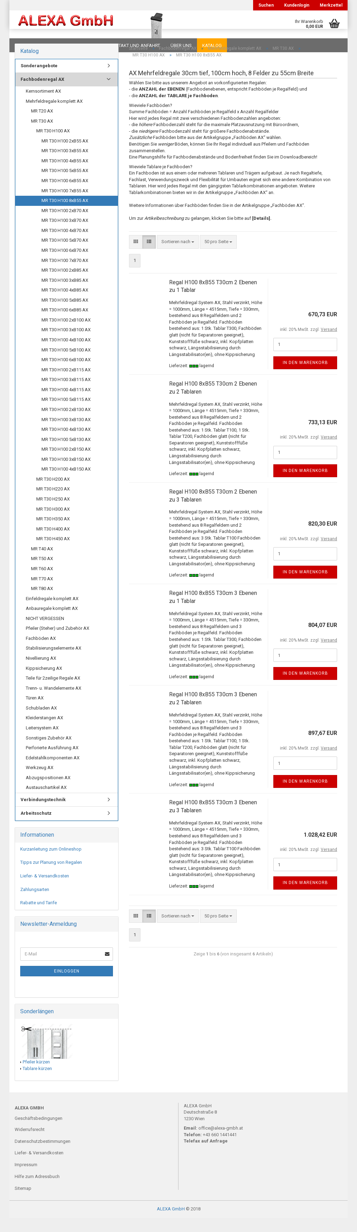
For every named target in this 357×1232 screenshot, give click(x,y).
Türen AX (35, 711)
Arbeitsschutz (36, 827)
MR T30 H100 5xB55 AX (64, 184)
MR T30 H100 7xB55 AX (64, 204)
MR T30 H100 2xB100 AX (66, 333)
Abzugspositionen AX (48, 791)
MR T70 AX (42, 592)
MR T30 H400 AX (53, 542)
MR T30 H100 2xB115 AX (66, 383)
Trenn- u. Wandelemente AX (53, 702)
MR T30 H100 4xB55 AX (64, 174)
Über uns (181, 45)
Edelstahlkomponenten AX (52, 771)
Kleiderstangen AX (44, 731)
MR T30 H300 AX (53, 523)
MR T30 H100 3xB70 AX (64, 234)
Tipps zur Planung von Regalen (51, 876)
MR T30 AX (42, 135)
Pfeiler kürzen (36, 1075)
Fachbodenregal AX (42, 93)
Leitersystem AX (42, 741)
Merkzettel (331, 5)
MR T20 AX (42, 124)
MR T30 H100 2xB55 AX (64, 154)
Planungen (86, 45)
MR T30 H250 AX (53, 513)
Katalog (212, 45)
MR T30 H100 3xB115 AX (66, 393)
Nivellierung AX (41, 672)
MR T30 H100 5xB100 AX (66, 363)
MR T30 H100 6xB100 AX (66, 373)
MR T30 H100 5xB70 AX (64, 254)
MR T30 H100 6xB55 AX (64, 194)
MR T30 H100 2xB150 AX (66, 463)
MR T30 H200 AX (53, 493)
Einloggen (66, 985)
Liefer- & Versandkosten (44, 889)
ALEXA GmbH (171, 1222)
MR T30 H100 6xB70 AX (64, 264)
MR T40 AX (42, 562)
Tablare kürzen (37, 1082)
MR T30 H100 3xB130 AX (66, 433)
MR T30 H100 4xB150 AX (66, 483)
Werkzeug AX (39, 781)
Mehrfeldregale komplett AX (54, 115)
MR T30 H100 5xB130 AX (66, 453)
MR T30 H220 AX (53, 502)
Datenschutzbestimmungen (42, 1155)
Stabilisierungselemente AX (53, 662)
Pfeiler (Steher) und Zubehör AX (57, 642)
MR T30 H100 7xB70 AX (64, 274)
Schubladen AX (41, 722)
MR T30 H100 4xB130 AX (66, 443)
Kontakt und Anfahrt (134, 45)
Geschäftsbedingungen (38, 1132)
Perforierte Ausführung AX (52, 761)
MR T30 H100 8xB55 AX (64, 214)
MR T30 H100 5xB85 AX (64, 314)
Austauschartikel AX (46, 801)
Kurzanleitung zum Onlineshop (51, 863)
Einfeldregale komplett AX (52, 612)
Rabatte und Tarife (38, 916)
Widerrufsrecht (30, 1143)
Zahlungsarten (34, 903)
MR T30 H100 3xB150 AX (66, 473)
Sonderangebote (39, 79)
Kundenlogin (296, 5)
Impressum (26, 1178)
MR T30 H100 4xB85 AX (64, 304)
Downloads (29, 45)
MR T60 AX (42, 582)
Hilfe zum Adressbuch (37, 1190)
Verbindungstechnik (43, 813)
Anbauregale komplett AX (52, 622)
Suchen (266, 5)
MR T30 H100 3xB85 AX (64, 294)
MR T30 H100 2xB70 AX (64, 224)
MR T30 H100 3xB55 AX (64, 164)
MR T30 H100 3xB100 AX (66, 343)
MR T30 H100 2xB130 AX (66, 423)
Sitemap (23, 1202)
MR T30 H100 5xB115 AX (66, 413)
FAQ (58, 45)
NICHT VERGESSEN (45, 632)
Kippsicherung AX (44, 682)
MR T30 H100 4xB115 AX (66, 403)
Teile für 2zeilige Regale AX (53, 692)
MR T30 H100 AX (53, 144)
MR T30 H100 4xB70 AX (64, 244)
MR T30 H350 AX (53, 532)
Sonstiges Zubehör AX (48, 751)
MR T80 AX (42, 602)
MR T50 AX (42, 572)
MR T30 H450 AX (53, 552)
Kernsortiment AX (43, 105)
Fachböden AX (41, 652)
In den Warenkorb (305, 376)
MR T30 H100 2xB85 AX (64, 284)
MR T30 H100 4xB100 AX (66, 353)
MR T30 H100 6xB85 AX (64, 323)
